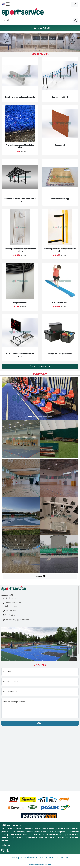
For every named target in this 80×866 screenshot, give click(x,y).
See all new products (40, 366)
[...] (30, 416)
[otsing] (37, 20)
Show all (40, 576)
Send (40, 723)
